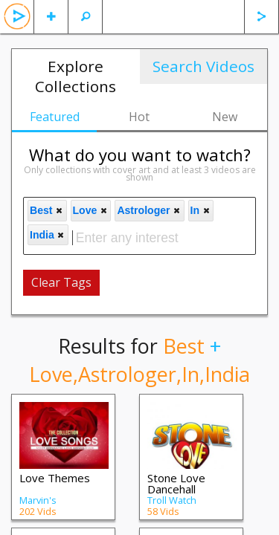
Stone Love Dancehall (176, 483)
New (224, 116)
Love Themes (54, 477)
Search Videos (203, 66)
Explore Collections (75, 76)
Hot (139, 116)
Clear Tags (61, 282)
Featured (55, 116)
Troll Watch (171, 500)
